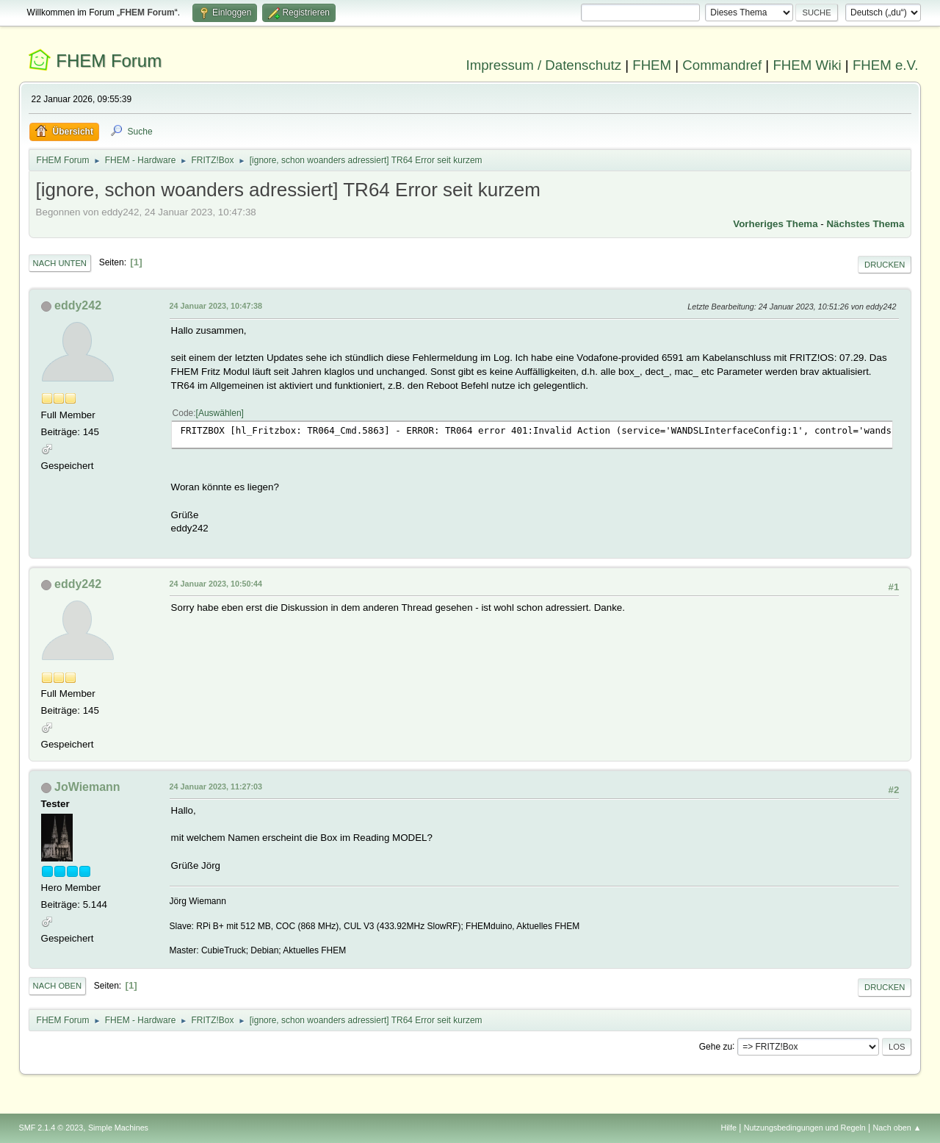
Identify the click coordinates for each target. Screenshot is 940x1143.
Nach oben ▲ (897, 1127)
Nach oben (57, 985)
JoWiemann (87, 787)
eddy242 (77, 305)
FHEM (651, 65)
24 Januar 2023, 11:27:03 (216, 786)
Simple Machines (118, 1127)
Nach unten (60, 263)
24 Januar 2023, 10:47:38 (216, 305)
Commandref (722, 65)
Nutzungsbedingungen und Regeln (805, 1127)
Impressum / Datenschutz (544, 65)
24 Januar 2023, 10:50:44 (216, 583)
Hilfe (728, 1127)
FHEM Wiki (807, 65)
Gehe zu (715, 1046)
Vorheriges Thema (775, 223)
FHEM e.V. (886, 65)
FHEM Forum (109, 61)
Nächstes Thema (865, 223)
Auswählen (220, 413)
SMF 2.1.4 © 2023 (51, 1127)
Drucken (884, 264)
